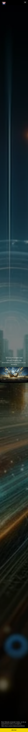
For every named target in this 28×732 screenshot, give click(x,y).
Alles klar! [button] (14, 730)
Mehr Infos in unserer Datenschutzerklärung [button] (13, 725)
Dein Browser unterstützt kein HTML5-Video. (14, 375)
